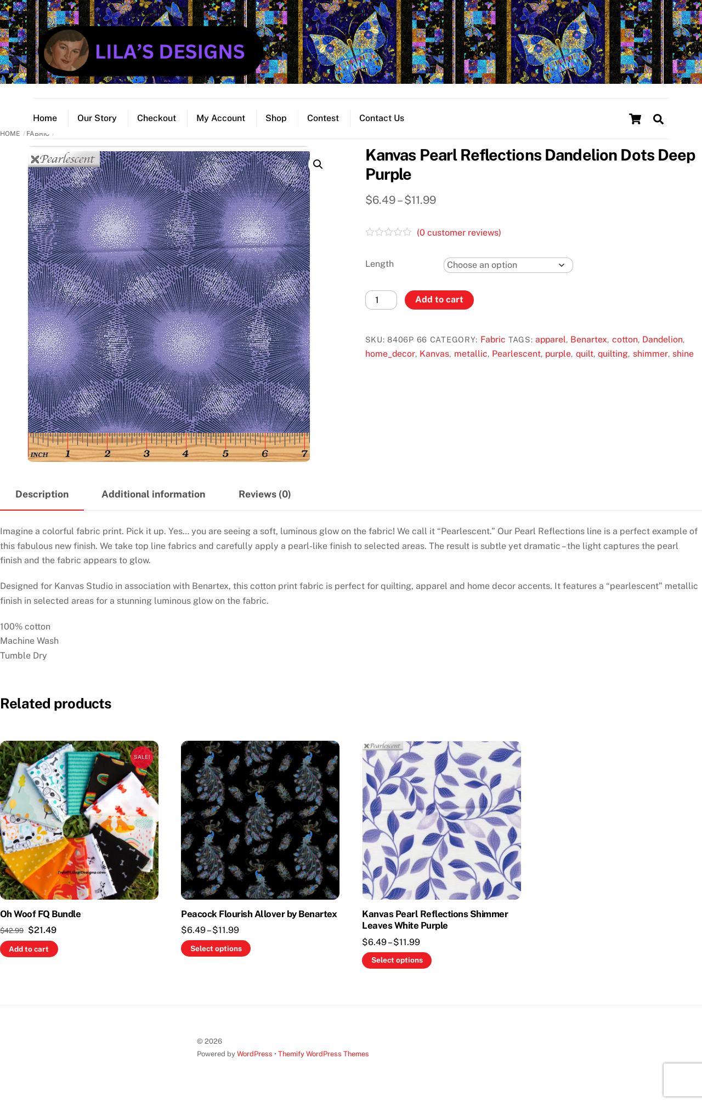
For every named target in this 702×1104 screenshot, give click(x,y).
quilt (584, 353)
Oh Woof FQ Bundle (40, 913)
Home (45, 118)
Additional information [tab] (153, 494)
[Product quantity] (381, 300)
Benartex (588, 339)
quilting (613, 353)
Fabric (493, 339)
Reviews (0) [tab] (265, 494)
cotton (625, 339)
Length (379, 264)
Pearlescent (516, 353)
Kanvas (434, 353)
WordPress (255, 1054)
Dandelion (662, 339)
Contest (323, 118)
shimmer (650, 353)
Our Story (97, 118)
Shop (276, 118)
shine (683, 353)
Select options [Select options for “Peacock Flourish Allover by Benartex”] (216, 948)
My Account (220, 118)
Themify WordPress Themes (323, 1054)
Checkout (156, 118)
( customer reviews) (459, 232)
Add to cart (439, 299)
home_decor (390, 353)
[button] (318, 164)
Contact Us (381, 118)
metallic (471, 353)
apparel (550, 339)
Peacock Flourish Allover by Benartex (259, 913)
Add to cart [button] (29, 949)
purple (558, 353)
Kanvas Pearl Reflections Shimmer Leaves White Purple (435, 919)
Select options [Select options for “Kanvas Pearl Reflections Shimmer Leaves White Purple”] (397, 960)
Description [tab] (42, 494)
